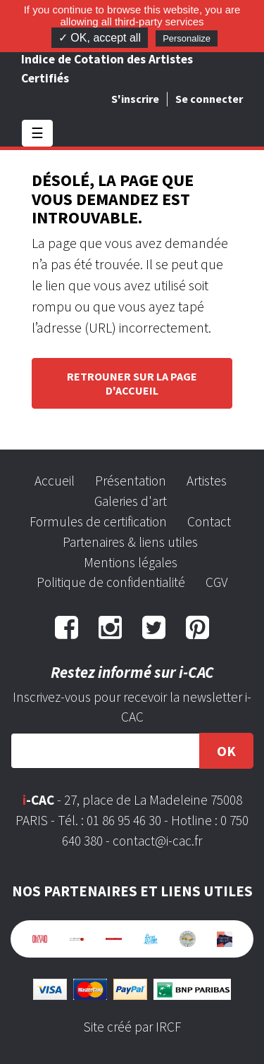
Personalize (186, 38)
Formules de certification (98, 521)
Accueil (54, 480)
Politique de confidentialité (111, 582)
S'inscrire (135, 99)
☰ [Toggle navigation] (37, 133)
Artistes (207, 480)
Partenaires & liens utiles (130, 541)
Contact (209, 521)
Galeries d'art (130, 501)
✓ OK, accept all (99, 38)
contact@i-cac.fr (157, 840)
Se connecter (209, 99)
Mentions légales (130, 562)
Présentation (130, 480)
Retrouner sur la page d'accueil (132, 383)
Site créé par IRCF (132, 1026)
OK (226, 751)
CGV (216, 582)
